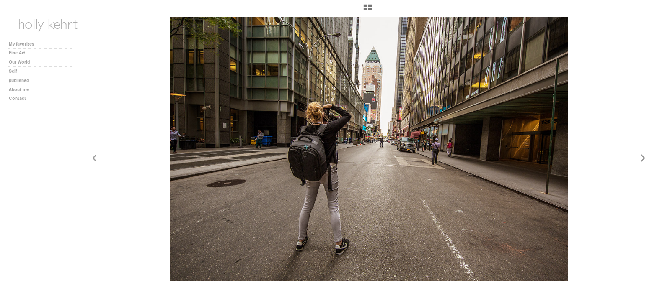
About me (19, 89)
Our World (22, 62)
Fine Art (20, 53)
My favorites (21, 44)
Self (13, 71)
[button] (367, 10)
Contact (17, 98)
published (19, 80)
